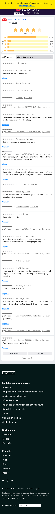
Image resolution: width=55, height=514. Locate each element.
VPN (4, 460)
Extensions (19, 13)
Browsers (6, 455)
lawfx (14, 22)
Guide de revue (9, 422)
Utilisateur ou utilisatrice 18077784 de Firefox (23, 229)
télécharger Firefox (27, 6)
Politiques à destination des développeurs (22, 405)
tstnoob (19, 70)
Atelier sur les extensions (14, 396)
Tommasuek (20, 139)
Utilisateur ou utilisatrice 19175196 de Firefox (23, 154)
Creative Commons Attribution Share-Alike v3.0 (31, 495)
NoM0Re (19, 299)
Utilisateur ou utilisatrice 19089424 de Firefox (23, 254)
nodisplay (19, 98)
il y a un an (22, 63)
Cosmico (19, 286)
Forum (5, 413)
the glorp (19, 169)
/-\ (16, 63)
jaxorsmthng (20, 236)
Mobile (5, 439)
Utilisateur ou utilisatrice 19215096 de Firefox (23, 107)
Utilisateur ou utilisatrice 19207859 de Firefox (23, 132)
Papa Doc (19, 90)
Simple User (20, 114)
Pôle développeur (10, 400)
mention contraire (13, 493)
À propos (6, 387)
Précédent (14, 353)
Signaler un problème (12, 418)
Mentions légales (33, 488)
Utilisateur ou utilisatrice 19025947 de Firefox (23, 331)
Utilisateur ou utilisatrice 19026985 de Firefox (23, 340)
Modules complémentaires (16, 383)
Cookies (20, 488)
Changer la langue (9, 505)
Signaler (5, 78)
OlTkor (18, 261)
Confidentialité (8, 488)
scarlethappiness (22, 207)
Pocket (5, 473)
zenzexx (19, 214)
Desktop (6, 434)
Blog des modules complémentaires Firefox (23, 391)
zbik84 (18, 268)
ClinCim (18, 83)
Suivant (40, 353)
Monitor (6, 468)
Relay (5, 464)
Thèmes (29, 13)
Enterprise (7, 443)
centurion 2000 (22, 184)
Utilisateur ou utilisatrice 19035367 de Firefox (23, 316)
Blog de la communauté (13, 409)
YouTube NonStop (17, 19)
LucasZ (18, 192)
